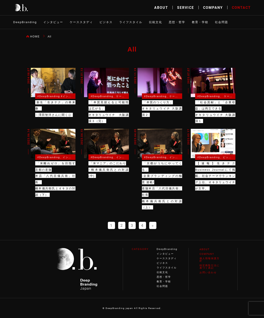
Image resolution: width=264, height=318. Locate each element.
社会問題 (221, 22)
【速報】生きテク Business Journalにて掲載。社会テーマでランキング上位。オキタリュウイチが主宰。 (215, 176)
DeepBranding (25, 22)
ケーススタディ (81, 22)
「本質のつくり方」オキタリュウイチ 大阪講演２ (162, 108)
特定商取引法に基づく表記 (210, 266)
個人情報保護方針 (210, 259)
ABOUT (161, 7)
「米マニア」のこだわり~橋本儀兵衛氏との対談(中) (108, 169)
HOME (35, 36)
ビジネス (106, 22)
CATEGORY (140, 249)
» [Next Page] (153, 225)
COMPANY (213, 7)
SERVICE (185, 7)
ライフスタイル (130, 22)
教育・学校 (200, 22)
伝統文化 (155, 22)
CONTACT (241, 7)
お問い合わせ (208, 272)
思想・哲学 (177, 22)
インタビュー (53, 22)
